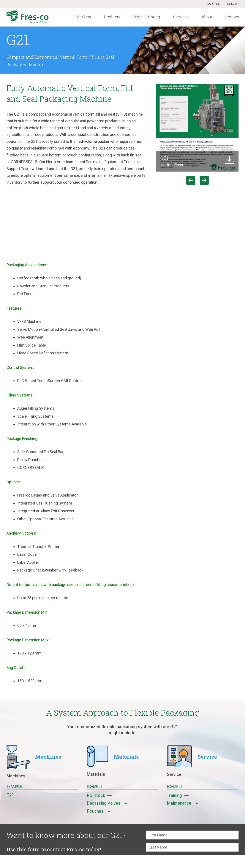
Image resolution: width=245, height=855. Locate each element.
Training (178, 795)
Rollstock (99, 795)
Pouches (99, 811)
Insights (233, 4)
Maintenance (182, 803)
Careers (213, 4)
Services (181, 16)
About (207, 16)
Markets (83, 16)
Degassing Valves (107, 803)
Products (112, 16)
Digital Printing (146, 16)
